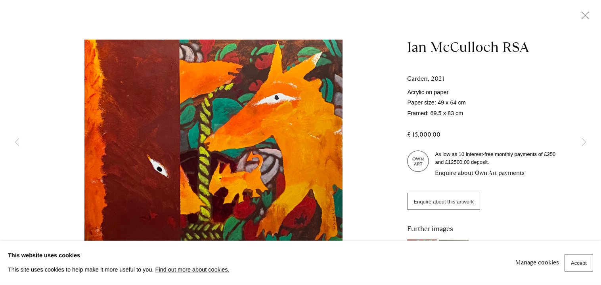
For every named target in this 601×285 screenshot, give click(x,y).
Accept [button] (579, 263)
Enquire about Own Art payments (479, 173)
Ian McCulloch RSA (468, 47)
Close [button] (583, 18)
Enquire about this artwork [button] (443, 202)
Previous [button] (17, 142)
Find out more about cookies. (192, 269)
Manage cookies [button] (537, 262)
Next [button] (584, 142)
